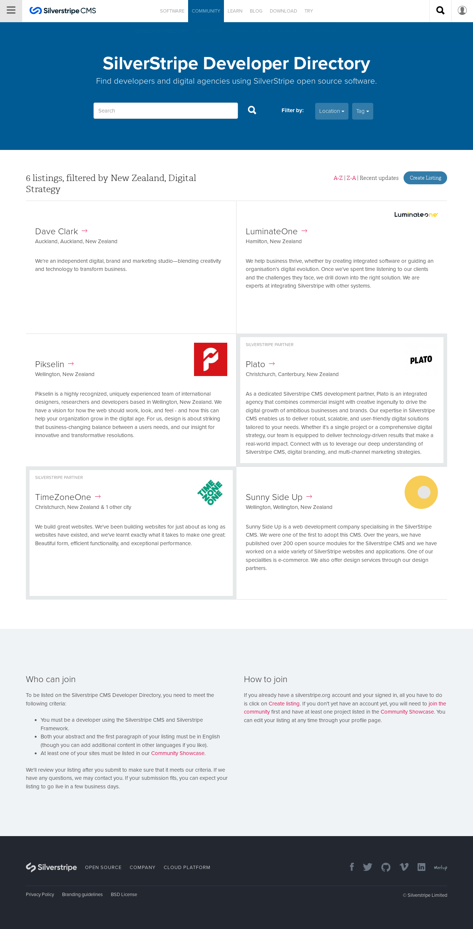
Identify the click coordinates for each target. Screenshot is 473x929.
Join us (287, 31)
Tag (362, 111)
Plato (260, 364)
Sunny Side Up (279, 497)
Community (206, 11)
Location (331, 111)
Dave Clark (61, 231)
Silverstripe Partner (269, 344)
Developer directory (161, 31)
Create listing (284, 703)
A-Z (338, 178)
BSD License (124, 895)
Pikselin (54, 364)
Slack (263, 31)
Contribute (322, 31)
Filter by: (293, 110)
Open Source (103, 868)
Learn (235, 11)
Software (172, 11)
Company (143, 868)
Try (308, 11)
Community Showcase (177, 753)
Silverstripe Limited (427, 895)
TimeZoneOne (68, 497)
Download (283, 11)
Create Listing (425, 178)
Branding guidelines (82, 895)
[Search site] (440, 11)
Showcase (208, 31)
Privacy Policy (40, 895)
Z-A (351, 178)
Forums (239, 31)
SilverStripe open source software (314, 81)
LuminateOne (276, 231)
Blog (256, 11)
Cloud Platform (187, 868)
